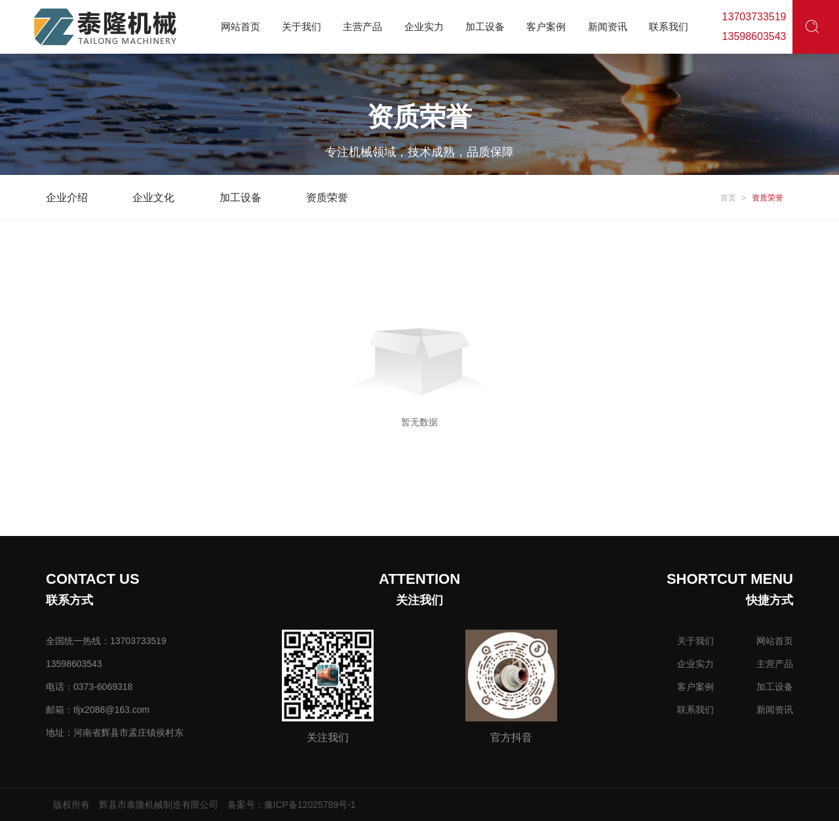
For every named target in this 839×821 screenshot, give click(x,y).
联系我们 (695, 709)
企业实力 (695, 664)
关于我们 (695, 641)
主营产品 (774, 664)
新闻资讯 (774, 709)
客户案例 (695, 686)
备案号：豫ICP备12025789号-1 (291, 804)
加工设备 (774, 686)
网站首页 (774, 641)
